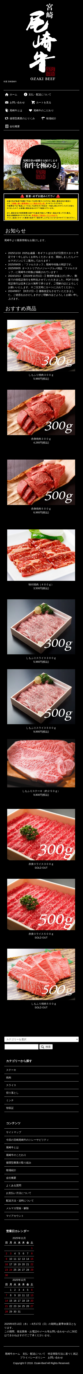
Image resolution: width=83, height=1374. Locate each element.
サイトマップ (13, 1132)
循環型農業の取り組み (18, 1162)
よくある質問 (13, 1185)
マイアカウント (15, 1215)
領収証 (10, 1107)
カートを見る (41, 102)
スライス (11, 1085)
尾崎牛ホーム (12, 1353)
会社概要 (12, 126)
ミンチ (10, 1100)
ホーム (10, 94)
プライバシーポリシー (32, 1357)
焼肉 (8, 1077)
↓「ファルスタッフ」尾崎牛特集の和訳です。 (48, 264)
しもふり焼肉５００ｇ (41, 1003)
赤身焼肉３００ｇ (41, 438)
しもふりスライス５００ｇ (41, 727)
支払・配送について (37, 94)
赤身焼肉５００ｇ (41, 508)
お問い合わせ (14, 102)
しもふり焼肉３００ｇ (41, 374)
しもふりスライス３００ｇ (41, 658)
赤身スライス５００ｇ (41, 933)
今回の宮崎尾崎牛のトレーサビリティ (27, 1139)
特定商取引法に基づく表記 (63, 1353)
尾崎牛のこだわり (41, 110)
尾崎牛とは (13, 110)
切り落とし (12, 1092)
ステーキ (11, 1069)
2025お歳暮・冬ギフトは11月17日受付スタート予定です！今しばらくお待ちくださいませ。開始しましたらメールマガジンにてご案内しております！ (43, 257)
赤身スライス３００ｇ (41, 863)
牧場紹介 (48, 118)
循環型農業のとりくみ (19, 118)
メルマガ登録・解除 (17, 1208)
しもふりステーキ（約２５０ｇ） (41, 791)
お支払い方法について (18, 1193)
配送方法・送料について (20, 1200)
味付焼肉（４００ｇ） (41, 584)
